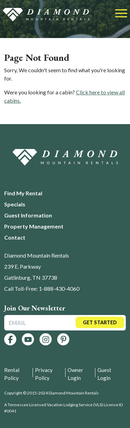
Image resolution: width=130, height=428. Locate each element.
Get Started (100, 322)
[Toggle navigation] (121, 13)
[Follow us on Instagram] (46, 339)
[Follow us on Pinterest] (63, 339)
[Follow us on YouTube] (28, 339)
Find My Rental (23, 193)
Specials (14, 204)
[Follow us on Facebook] (10, 339)
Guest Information (28, 215)
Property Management (33, 226)
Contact (14, 237)
